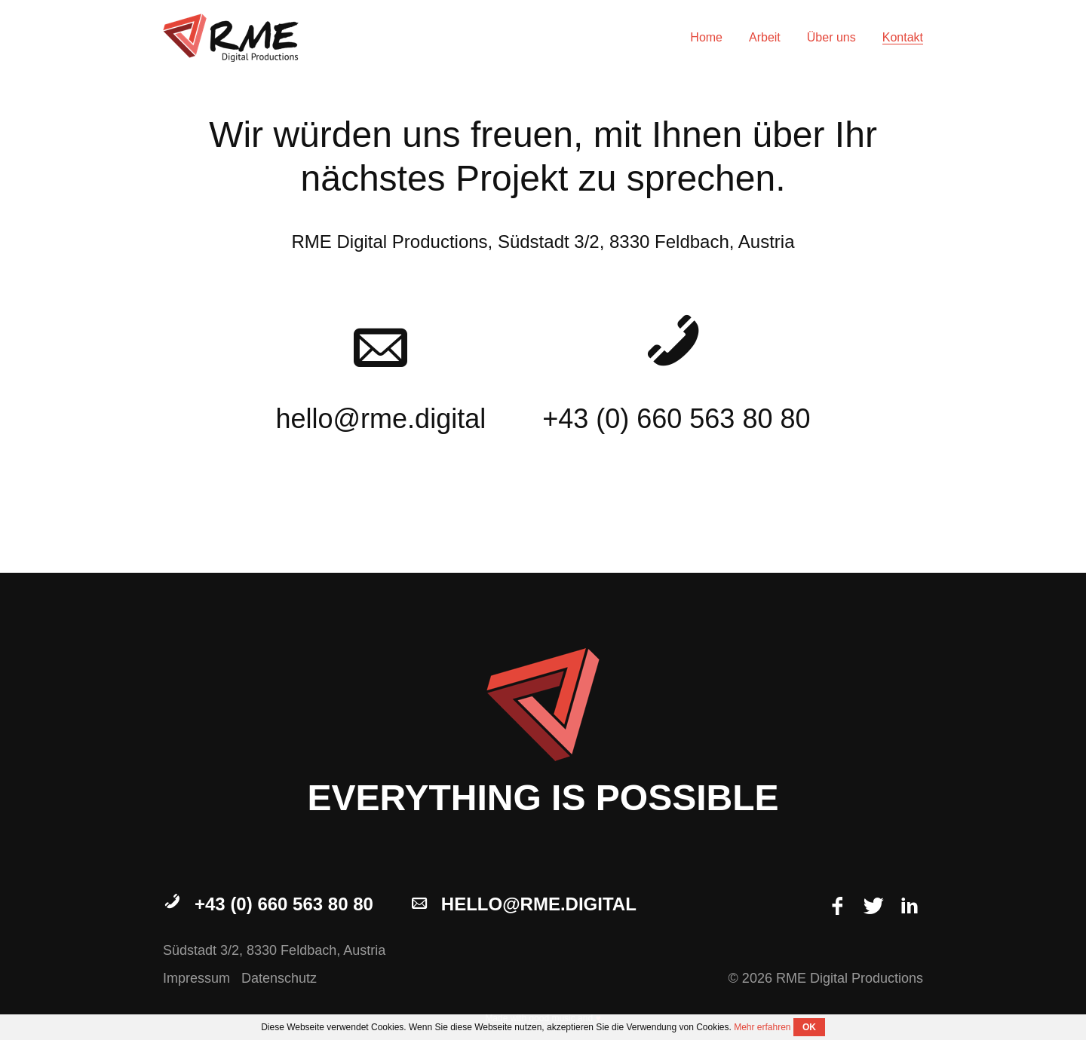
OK (809, 1027)
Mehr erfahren (762, 1027)
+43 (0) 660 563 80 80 (268, 904)
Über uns (831, 37)
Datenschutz (279, 978)
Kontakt (902, 37)
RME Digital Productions (231, 38)
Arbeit (765, 37)
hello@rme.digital (523, 904)
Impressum (196, 978)
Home (706, 37)
